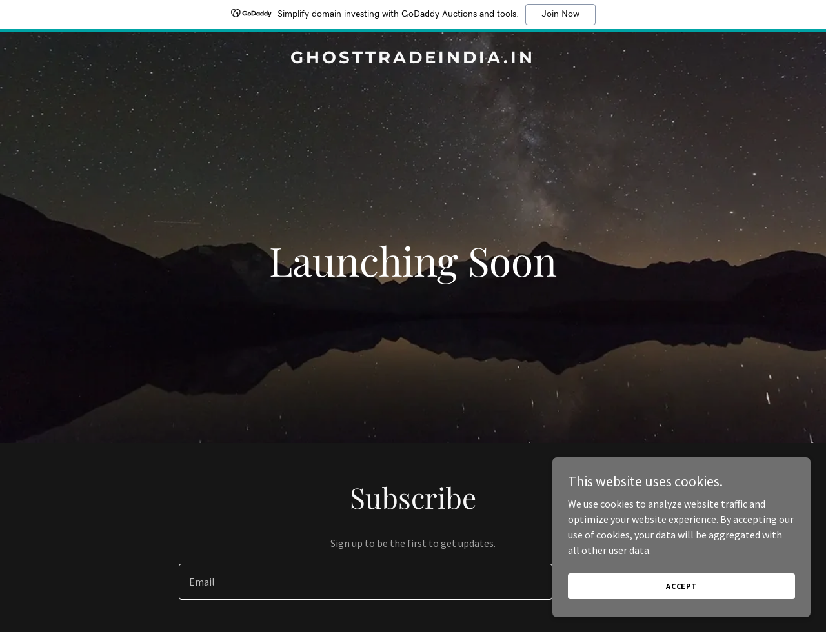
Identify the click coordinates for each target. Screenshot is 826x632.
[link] (413, 59)
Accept (681, 586)
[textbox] (365, 582)
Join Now (560, 14)
